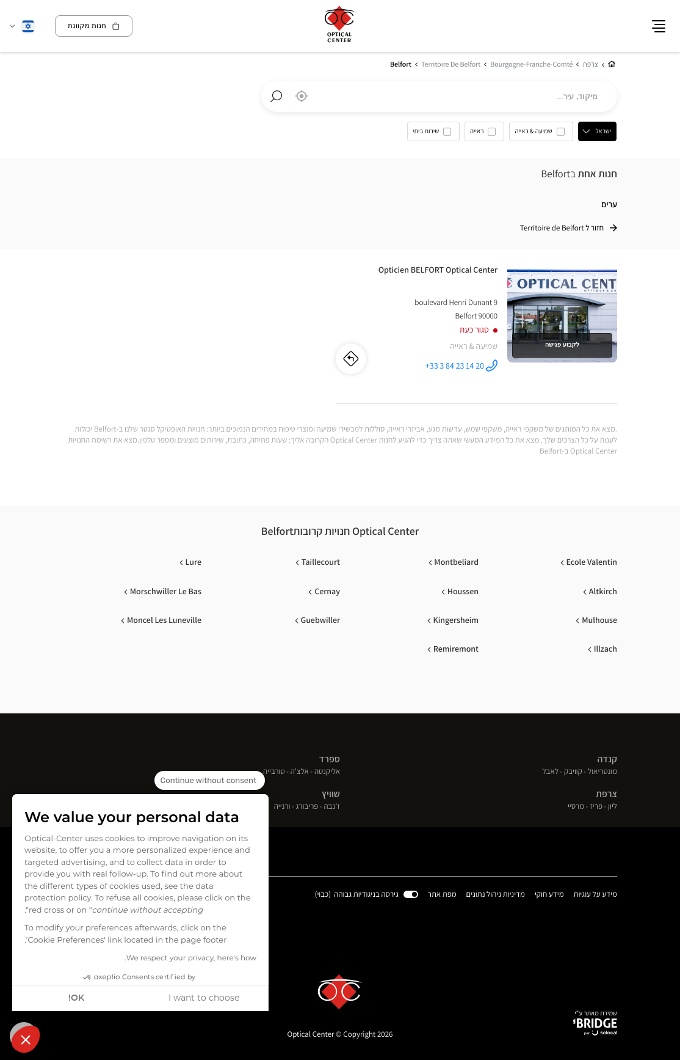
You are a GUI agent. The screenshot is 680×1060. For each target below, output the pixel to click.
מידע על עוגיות (595, 895)
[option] (541, 134)
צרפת (606, 794)
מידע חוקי (549, 895)
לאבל (550, 772)
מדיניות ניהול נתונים (495, 895)
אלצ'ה (300, 772)
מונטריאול (602, 772)
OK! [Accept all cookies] (76, 998)
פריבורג (307, 807)
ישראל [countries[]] (604, 131)
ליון (612, 807)
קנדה (607, 759)
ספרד (329, 759)
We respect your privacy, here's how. (190, 958)
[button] (25, 1039)
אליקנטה (327, 772)
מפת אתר (442, 894)
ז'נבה (332, 807)
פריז (596, 807)
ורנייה (282, 807)
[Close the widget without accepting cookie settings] (209, 780)
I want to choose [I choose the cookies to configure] (203, 998)
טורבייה (274, 772)
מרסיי (576, 807)
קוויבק (573, 772)
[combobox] (439, 96)
